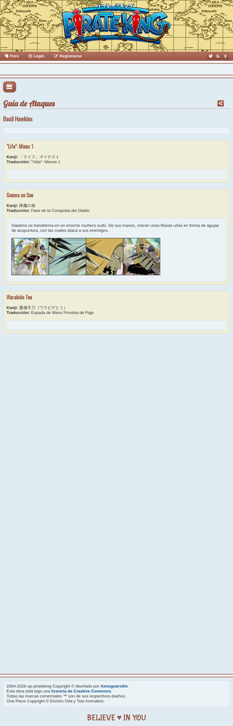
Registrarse (70, 56)
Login (38, 56)
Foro (14, 56)
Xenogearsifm (114, 686)
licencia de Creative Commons (81, 691)
